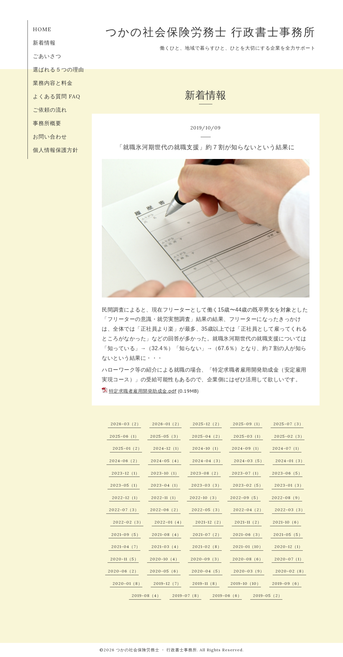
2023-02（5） (248, 485)
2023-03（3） (206, 485)
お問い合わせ (50, 136)
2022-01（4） (169, 522)
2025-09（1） (247, 423)
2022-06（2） (165, 509)
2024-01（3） (290, 460)
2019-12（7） (167, 583)
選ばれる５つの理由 (58, 69)
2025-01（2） (127, 448)
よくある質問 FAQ (56, 96)
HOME (42, 29)
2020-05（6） (165, 570)
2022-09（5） (245, 497)
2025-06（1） (124, 436)
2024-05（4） (166, 460)
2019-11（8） (205, 583)
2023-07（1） (246, 473)
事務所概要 (47, 123)
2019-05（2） (267, 595)
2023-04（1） (165, 485)
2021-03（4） (166, 546)
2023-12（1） (126, 473)
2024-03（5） (249, 460)
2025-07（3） (288, 423)
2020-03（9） (248, 570)
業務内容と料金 (53, 82)
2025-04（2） (207, 436)
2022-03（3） (290, 509)
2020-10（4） (165, 558)
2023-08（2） (205, 473)
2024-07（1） (286, 448)
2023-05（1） (125, 485)
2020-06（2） (123, 570)
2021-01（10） (248, 546)
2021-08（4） (166, 534)
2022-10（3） (204, 497)
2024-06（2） (124, 460)
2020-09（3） (206, 558)
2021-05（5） (288, 534)
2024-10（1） (206, 448)
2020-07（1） (289, 558)
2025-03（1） (248, 436)
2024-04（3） (207, 460)
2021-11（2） (248, 522)
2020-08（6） (247, 558)
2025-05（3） (165, 436)
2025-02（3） (289, 436)
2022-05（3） (207, 509)
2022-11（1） (164, 497)
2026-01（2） (167, 423)
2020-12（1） (288, 546)
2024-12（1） (167, 448)
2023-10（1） (165, 473)
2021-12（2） (209, 522)
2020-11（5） (124, 558)
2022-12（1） (126, 497)
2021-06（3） (247, 534)
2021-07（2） (207, 534)
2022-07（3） (124, 509)
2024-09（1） (246, 448)
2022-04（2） (248, 509)
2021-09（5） (126, 534)
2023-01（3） (289, 485)
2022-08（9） (287, 497)
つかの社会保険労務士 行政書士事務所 (211, 32)
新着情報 (44, 42)
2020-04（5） (207, 570)
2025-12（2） (207, 423)
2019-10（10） (245, 583)
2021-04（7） (125, 546)
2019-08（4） (146, 595)
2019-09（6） (286, 583)
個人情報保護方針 (55, 150)
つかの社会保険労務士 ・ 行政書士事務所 (156, 649)
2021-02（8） (207, 546)
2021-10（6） (287, 522)
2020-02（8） (290, 570)
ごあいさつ (47, 56)
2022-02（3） (128, 522)
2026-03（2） (126, 423)
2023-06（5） (287, 473)
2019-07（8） (186, 595)
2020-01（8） (127, 583)
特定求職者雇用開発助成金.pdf (143, 391)
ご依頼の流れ (50, 109)
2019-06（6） (227, 595)
